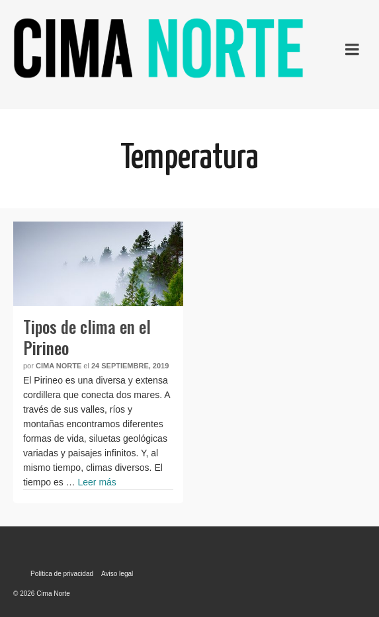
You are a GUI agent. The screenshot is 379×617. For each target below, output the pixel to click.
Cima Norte (58, 366)
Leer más (96, 482)
